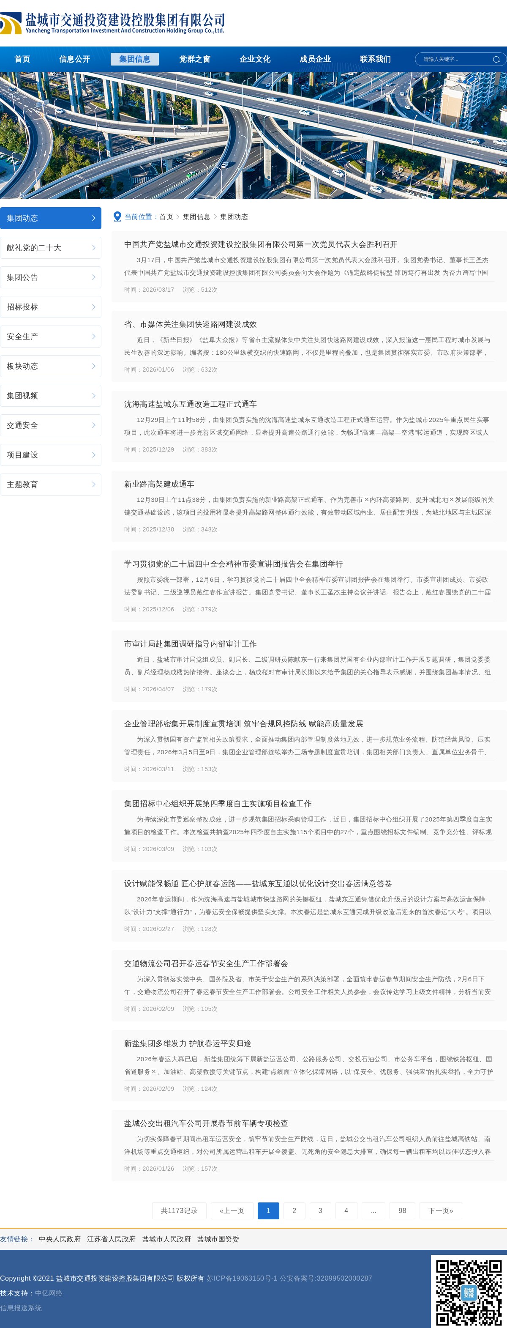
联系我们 (375, 59)
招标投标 (52, 307)
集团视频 (52, 395)
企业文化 (255, 59)
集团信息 (134, 59)
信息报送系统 (21, 1308)
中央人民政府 (61, 1239)
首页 (22, 59)
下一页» (440, 1210)
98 (402, 1210)
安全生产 (52, 336)
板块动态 (52, 366)
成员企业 (315, 59)
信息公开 (74, 59)
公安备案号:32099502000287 (326, 1278)
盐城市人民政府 (167, 1239)
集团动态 (52, 218)
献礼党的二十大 (52, 247)
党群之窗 (194, 59)
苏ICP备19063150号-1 (242, 1278)
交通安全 (52, 425)
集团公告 (52, 277)
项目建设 (52, 454)
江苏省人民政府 (112, 1239)
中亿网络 (49, 1293)
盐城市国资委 (218, 1239)
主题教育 (52, 484)
